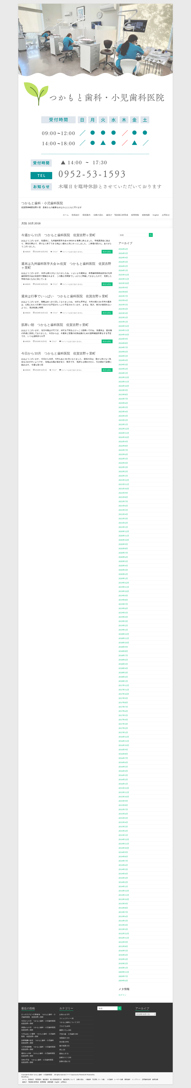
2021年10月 (124, 488)
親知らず (62, 1053)
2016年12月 (124, 736)
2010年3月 (123, 959)
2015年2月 (123, 831)
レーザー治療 (124, 1079)
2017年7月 (123, 707)
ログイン (122, 995)
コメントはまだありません (72, 252)
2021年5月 (123, 510)
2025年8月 (123, 292)
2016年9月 (123, 749)
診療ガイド (63, 1057)
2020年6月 (123, 557)
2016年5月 (123, 766)
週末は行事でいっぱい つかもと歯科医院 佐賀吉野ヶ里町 (64, 296)
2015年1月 (123, 835)
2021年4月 (123, 514)
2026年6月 (123, 249)
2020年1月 (123, 578)
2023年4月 (123, 411)
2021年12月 (124, 480)
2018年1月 (123, 681)
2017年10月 (124, 694)
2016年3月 (123, 775)
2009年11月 (124, 972)
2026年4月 (123, 257)
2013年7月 (123, 912)
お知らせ (62, 1014)
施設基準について (72, 1079)
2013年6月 (123, 916)
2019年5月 (123, 612)
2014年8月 (123, 856)
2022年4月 (123, 463)
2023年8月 (123, 394)
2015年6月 (123, 813)
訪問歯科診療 (153, 1079)
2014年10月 (124, 848)
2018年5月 (123, 664)
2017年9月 (123, 698)
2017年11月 (124, 689)
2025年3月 (123, 313)
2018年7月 (123, 655)
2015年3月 (123, 826)
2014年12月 (124, 839)
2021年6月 (123, 505)
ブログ (55, 252)
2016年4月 (123, 771)
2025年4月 (123, 309)
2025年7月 (123, 296)
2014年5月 (123, 869)
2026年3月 (123, 262)
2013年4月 (123, 925)
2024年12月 (124, 326)
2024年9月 (123, 339)
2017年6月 (123, 711)
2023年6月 (123, 403)
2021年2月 (123, 523)
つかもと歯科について (67, 1022)
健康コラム (63, 1030)
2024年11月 (124, 330)
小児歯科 (115, 1079)
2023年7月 (123, 399)
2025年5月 (123, 304)
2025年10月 (124, 283)
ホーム (66, 215)
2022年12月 (124, 428)
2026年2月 (123, 266)
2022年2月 (123, 471)
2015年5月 (123, 818)
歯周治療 (163, 1079)
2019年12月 (124, 582)
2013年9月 (123, 903)
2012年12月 (124, 933)
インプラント (143, 1079)
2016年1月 (123, 784)
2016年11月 (124, 741)
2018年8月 (123, 651)
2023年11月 (124, 381)
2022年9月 (123, 441)
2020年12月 (124, 531)
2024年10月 (124, 334)
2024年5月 (123, 356)
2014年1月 (123, 886)
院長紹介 (76, 215)
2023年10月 (124, 386)
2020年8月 (123, 548)
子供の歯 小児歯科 (67, 1034)
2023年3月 (123, 416)
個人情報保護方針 (59, 1079)
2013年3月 (123, 929)
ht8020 (27, 252)
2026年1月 (123, 270)
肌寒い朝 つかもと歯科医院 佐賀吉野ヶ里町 (55, 325)
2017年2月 (123, 728)
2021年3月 (123, 518)
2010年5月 (123, 950)
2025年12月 (124, 274)
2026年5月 (123, 253)
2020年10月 (124, 540)
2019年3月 (123, 621)
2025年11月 (124, 279)
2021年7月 (123, 501)
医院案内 (86, 215)
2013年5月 (123, 920)
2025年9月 (123, 287)
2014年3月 (123, 878)
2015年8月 (123, 805)
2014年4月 (123, 873)
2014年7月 (123, 861)
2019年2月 (123, 625)
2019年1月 (123, 630)
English (156, 215)
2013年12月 (124, 890)
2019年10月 (124, 591)
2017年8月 (123, 702)
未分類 (61, 1042)
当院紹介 (62, 1038)
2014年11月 (124, 843)
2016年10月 (124, 745)
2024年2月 (123, 369)
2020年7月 (123, 553)
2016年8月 (123, 754)
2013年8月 (123, 908)
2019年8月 (123, 600)
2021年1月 (123, 527)
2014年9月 (123, 852)
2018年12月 (124, 634)
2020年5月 (123, 561)
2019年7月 (123, 604)
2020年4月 (123, 565)
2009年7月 (123, 976)
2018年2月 (123, 677)
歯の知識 (62, 1046)
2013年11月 (124, 895)
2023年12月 (124, 377)
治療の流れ (98, 215)
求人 (61, 1050)
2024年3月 (123, 364)
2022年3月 (123, 467)
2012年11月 (124, 938)
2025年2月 (123, 317)
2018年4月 (123, 668)
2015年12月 (124, 788)
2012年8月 (123, 946)
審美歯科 (134, 1079)
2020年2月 (123, 574)
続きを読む (107, 252)
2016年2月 (123, 779)
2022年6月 (123, 454)
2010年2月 (123, 963)
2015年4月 (123, 822)
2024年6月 (123, 351)
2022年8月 (123, 446)
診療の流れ (63, 1061)
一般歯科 (92, 1079)
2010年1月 (123, 967)
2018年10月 (124, 642)
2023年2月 (123, 420)
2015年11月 (124, 792)
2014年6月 (123, 865)
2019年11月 (124, 587)
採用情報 (135, 215)
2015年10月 (124, 796)
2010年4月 (123, 955)
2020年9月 (123, 544)
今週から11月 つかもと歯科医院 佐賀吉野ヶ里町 (58, 235)
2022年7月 (123, 450)
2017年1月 (123, 732)
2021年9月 (123, 493)
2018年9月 (123, 647)
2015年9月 (123, 801)
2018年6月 (123, 659)
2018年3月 (123, 672)
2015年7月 (123, 809)
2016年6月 (123, 762)
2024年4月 (123, 360)
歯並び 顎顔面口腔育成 (117, 215)
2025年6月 (123, 300)
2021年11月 (124, 484)
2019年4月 (123, 617)
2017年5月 (123, 715)
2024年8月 (123, 343)
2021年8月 (123, 497)
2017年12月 (124, 685)
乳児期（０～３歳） (103, 1079)
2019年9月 (123, 595)
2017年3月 (123, 724)
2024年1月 (123, 373)
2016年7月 (123, 758)
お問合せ (166, 215)
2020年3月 (123, 570)
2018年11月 (124, 638)
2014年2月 (123, 882)
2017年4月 (123, 719)
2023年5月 (123, 407)
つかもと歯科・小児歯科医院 (52, 202)
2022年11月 (124, 433)
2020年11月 (124, 535)
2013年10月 (124, 899)
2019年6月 (123, 608)
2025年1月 (123, 321)
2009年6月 (123, 980)
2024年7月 (123, 347)
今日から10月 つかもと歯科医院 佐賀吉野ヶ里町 (58, 353)
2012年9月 (123, 942)
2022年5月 (123, 458)
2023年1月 (123, 424)
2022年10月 (124, 437)
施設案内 (48, 1079)
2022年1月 (123, 476)
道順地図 (146, 215)
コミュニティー (65, 1018)
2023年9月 (123, 390)
